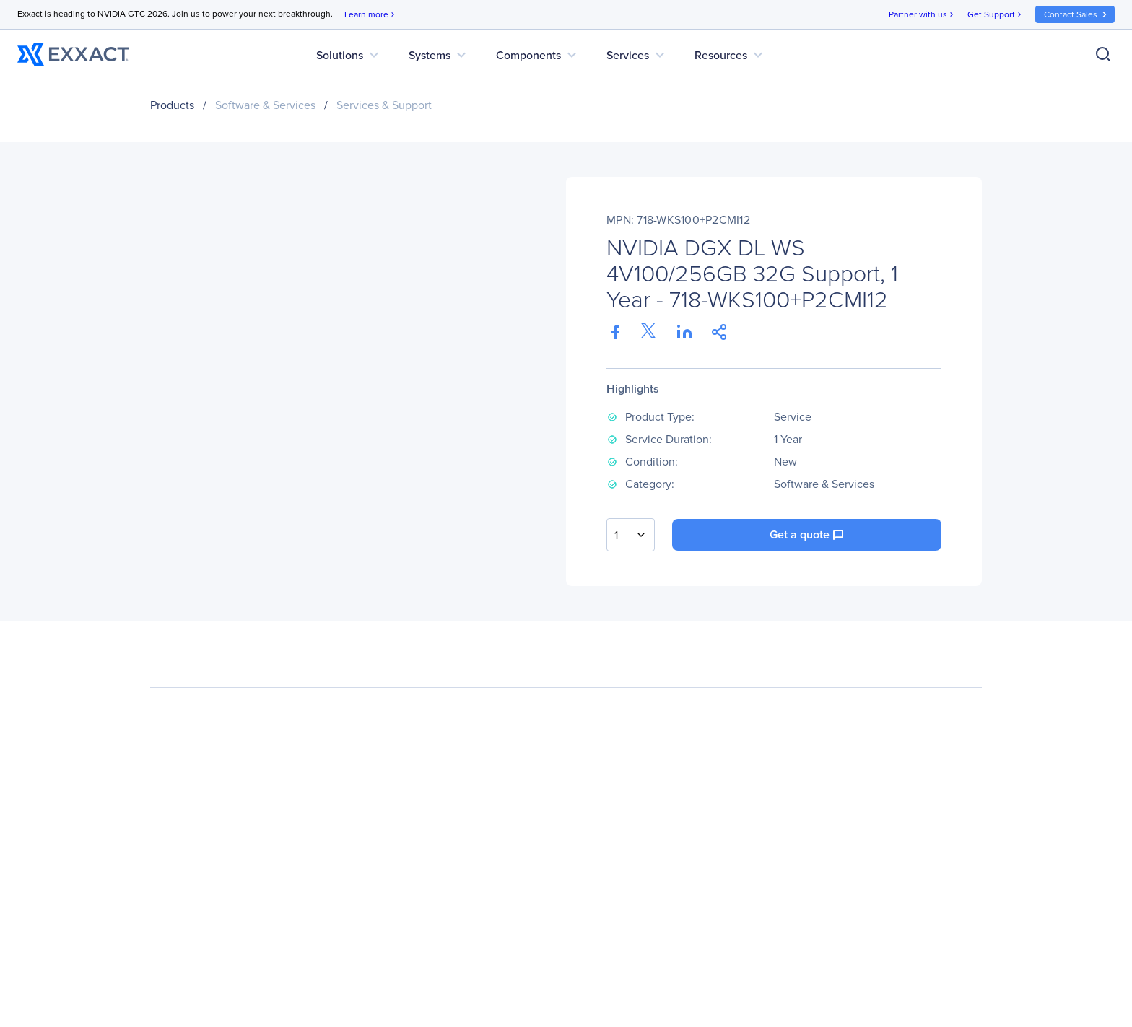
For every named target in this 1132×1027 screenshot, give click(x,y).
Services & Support (384, 105)
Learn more (370, 15)
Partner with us (922, 15)
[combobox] (630, 534)
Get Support (995, 15)
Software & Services (265, 105)
